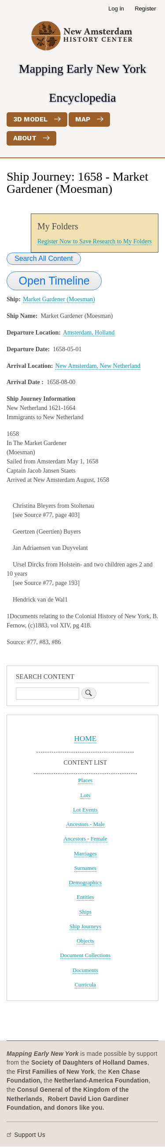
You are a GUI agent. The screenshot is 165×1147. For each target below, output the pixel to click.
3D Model (30, 119)
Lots (86, 795)
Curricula (85, 985)
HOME (85, 738)
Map (82, 119)
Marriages (85, 854)
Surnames (85, 868)
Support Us (29, 1135)
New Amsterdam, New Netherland (97, 366)
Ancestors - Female (85, 839)
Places (85, 780)
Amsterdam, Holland (88, 332)
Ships (85, 912)
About (25, 138)
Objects (85, 941)
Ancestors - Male (85, 824)
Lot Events (85, 810)
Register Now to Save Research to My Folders (94, 241)
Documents (85, 970)
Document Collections (85, 955)
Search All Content (44, 258)
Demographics (85, 883)
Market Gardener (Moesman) (59, 299)
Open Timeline (54, 280)
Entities (85, 897)
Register (145, 8)
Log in (116, 8)
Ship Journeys (85, 926)
